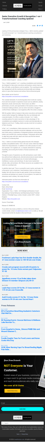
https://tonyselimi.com (13, 199)
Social (40, 5)
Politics (4, 9)
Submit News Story (22, 237)
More (40, 9)
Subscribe (22, 409)
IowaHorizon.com (19, 439)
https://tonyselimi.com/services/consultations (15, 96)
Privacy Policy (25, 434)
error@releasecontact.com (23, 211)
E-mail (3, 403)
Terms (18, 434)
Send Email (9, 189)
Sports (40, 2)
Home (4, 2)
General (4, 5)
